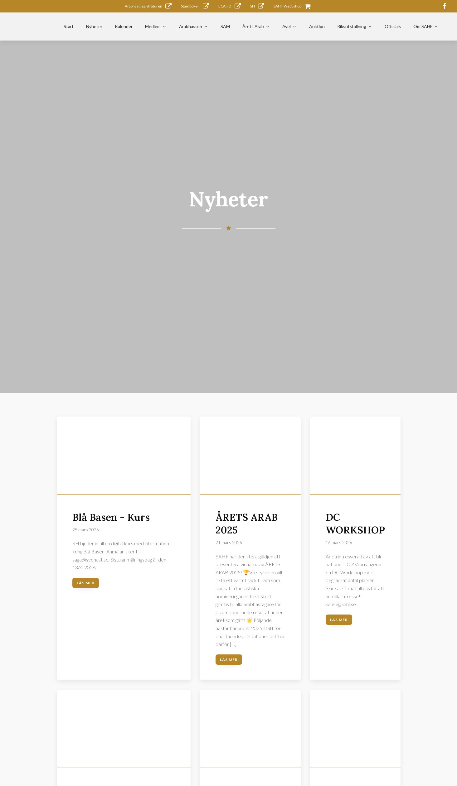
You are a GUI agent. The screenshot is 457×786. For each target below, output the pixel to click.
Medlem (156, 26)
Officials (393, 26)
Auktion (317, 26)
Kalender (124, 26)
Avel (289, 26)
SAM (225, 26)
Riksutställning (354, 26)
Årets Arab (256, 26)
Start (69, 26)
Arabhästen (193, 26)
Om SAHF (425, 26)
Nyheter (94, 26)
